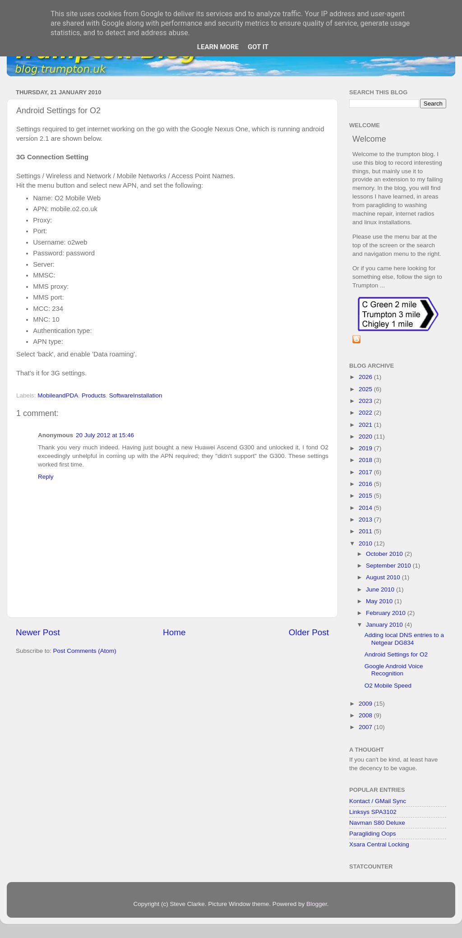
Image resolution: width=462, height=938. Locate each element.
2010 (366, 543)
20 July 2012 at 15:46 (105, 435)
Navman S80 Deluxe (377, 822)
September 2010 (389, 565)
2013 (366, 519)
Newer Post (38, 632)
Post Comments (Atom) (84, 650)
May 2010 (380, 601)
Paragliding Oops (372, 833)
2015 (366, 495)
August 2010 (384, 577)
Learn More (218, 47)
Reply (46, 476)
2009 (366, 703)
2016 (366, 484)
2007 (366, 727)
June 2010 (381, 589)
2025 (366, 389)
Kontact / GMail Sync (377, 801)
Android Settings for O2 (396, 654)
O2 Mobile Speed (388, 685)
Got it (258, 47)
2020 (366, 436)
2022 (366, 412)
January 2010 (385, 624)
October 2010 (385, 553)
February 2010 (386, 613)
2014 (366, 507)
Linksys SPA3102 (373, 812)
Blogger (316, 904)
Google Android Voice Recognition (394, 670)
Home (174, 632)
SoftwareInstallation (135, 395)
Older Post (309, 632)
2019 (366, 448)
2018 (366, 460)
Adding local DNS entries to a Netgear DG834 (404, 639)
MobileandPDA (57, 395)
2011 (366, 531)
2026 (366, 377)
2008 (366, 715)
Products (94, 395)
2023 (366, 400)
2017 (366, 472)
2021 (366, 424)
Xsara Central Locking (379, 844)
